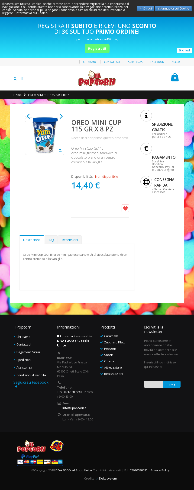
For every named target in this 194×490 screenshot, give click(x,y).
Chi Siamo (23, 337)
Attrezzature (113, 367)
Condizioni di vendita (31, 375)
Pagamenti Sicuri (28, 352)
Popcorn (110, 348)
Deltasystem (108, 478)
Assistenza (135, 62)
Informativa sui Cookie (173, 8)
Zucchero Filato (115, 342)
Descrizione (32, 240)
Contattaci (112, 62)
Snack (108, 355)
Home (17, 95)
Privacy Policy (160, 470)
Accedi (176, 62)
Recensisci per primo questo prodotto (99, 138)
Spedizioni (23, 360)
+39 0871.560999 (68, 392)
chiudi (184, 50)
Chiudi (147, 8)
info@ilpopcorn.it (74, 408)
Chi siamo (89, 62)
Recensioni (70, 240)
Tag (51, 240)
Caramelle (111, 336)
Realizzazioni (113, 374)
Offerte (109, 361)
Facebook (157, 62)
